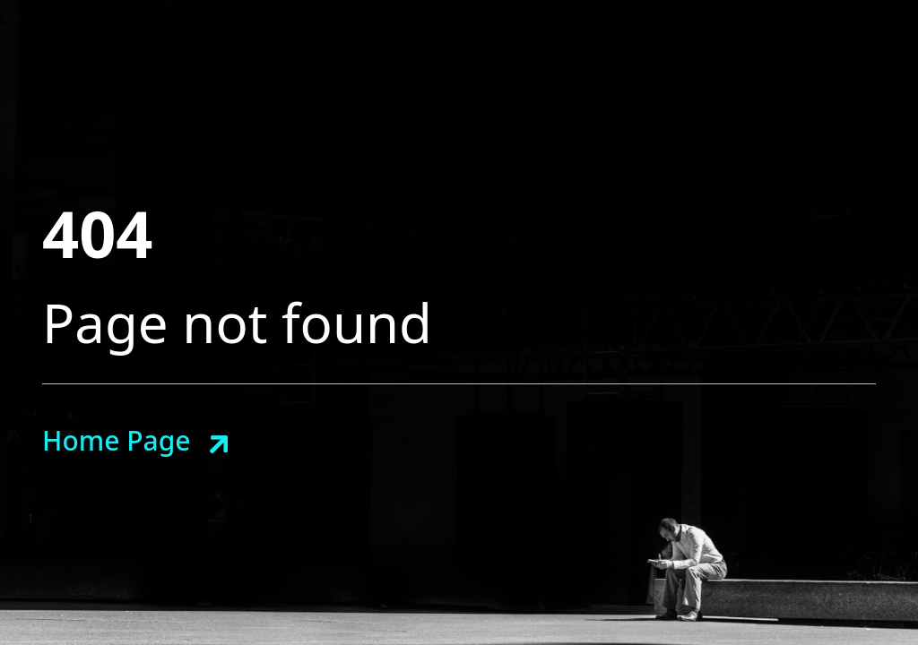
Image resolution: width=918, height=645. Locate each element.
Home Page (116, 440)
